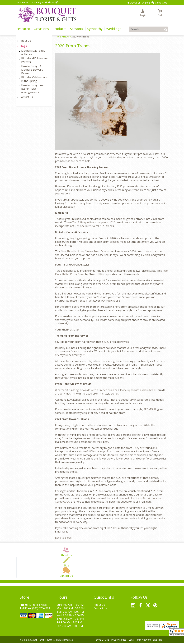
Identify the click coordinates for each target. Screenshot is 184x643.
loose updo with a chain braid (138, 390)
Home (58, 36)
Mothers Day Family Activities (33, 52)
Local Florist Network (139, 639)
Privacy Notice (118, 639)
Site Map (157, 639)
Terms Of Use (101, 639)
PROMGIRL (150, 409)
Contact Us (26, 97)
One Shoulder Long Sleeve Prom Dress (85, 251)
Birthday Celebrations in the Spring (34, 79)
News (66, 36)
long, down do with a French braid (94, 390)
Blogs (23, 46)
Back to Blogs (63, 537)
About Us (25, 40)
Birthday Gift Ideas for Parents (34, 60)
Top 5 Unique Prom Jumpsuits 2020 (94, 222)
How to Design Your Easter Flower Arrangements (33, 88)
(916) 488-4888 (38, 604)
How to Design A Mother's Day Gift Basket (32, 69)
